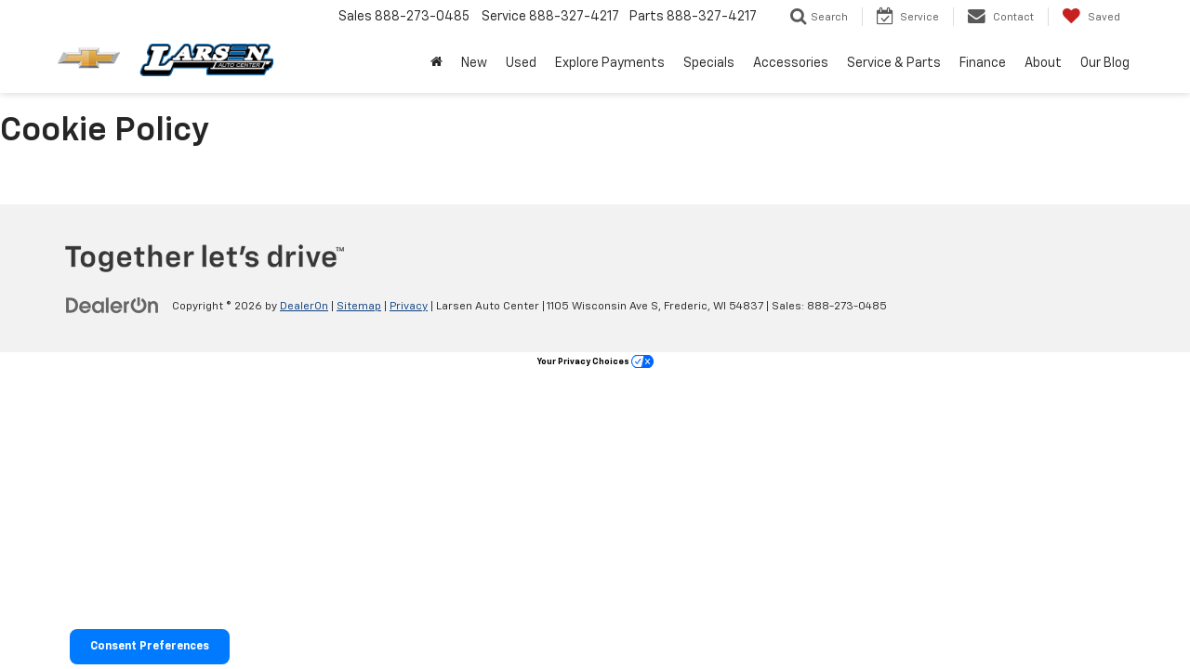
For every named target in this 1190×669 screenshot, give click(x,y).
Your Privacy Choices (595, 362)
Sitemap (359, 306)
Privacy (409, 306)
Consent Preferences (149, 646)
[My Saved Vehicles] (1091, 16)
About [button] (1043, 63)
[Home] (436, 63)
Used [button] (521, 63)
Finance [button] (982, 63)
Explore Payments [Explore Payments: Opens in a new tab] (610, 63)
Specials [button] (708, 63)
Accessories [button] (790, 63)
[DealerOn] (112, 305)
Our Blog (1105, 63)
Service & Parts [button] (894, 63)
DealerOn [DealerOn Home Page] (304, 306)
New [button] (474, 63)
